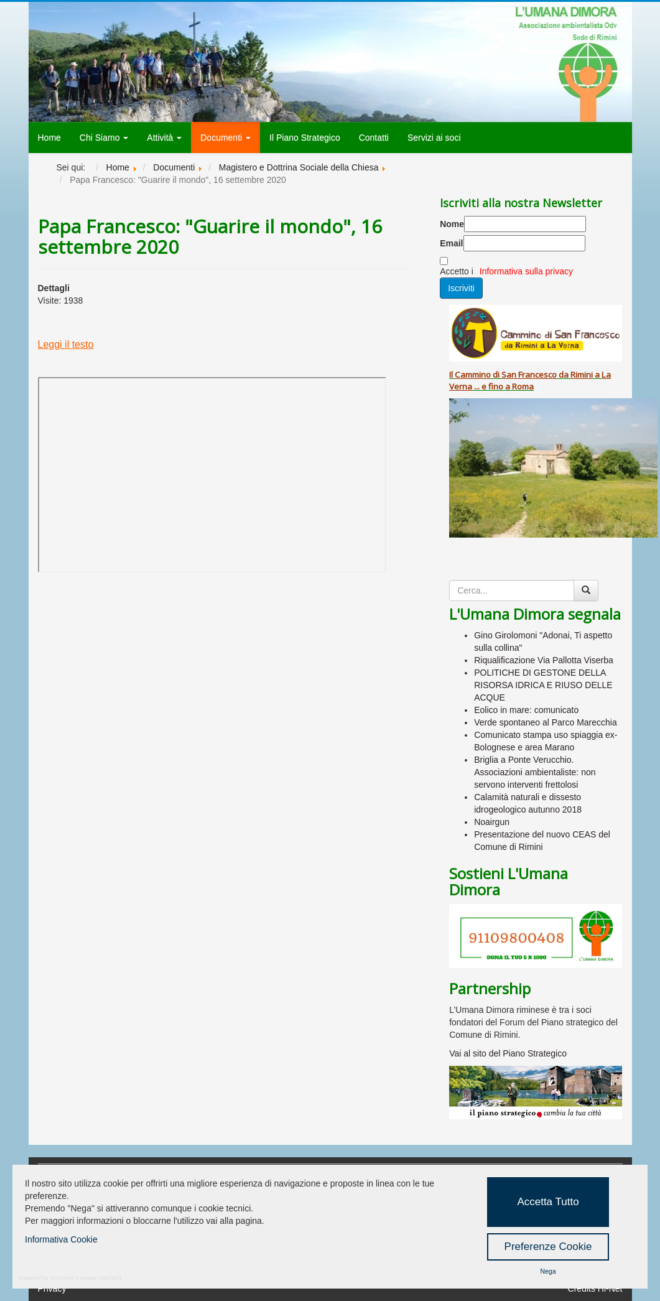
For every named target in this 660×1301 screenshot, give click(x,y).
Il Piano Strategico (304, 137)
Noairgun (491, 822)
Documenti (225, 137)
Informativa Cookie (61, 1239)
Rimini (581, 374)
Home (49, 137)
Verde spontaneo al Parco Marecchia (545, 722)
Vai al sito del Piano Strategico (508, 1053)
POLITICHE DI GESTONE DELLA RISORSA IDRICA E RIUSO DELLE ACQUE (543, 685)
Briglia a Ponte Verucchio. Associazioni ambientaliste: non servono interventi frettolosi (534, 772)
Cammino (473, 374)
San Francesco (529, 374)
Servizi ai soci (434, 137)
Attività (164, 137)
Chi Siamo (104, 137)
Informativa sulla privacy (526, 271)
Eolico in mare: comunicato (526, 710)
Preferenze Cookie (548, 1246)
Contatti (374, 137)
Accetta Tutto (548, 1202)
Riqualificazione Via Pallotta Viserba (543, 660)
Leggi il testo (66, 344)
